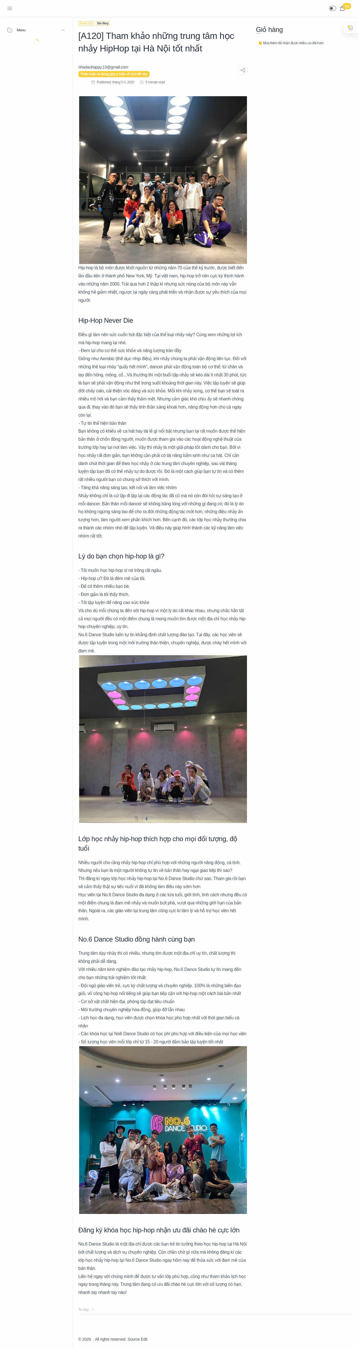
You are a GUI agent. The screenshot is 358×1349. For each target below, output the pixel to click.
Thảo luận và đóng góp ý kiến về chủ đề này (114, 74)
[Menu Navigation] (10, 8)
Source (134, 1339)
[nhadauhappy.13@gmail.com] (103, 67)
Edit (144, 1339)
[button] (332, 8)
